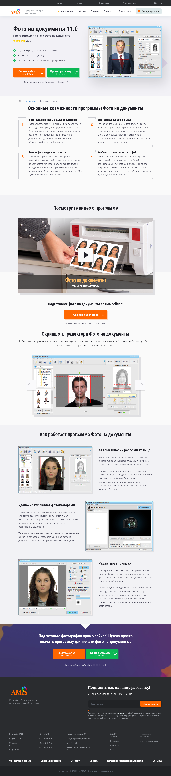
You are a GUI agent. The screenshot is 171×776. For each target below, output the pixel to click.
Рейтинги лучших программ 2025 (79, 748)
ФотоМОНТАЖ (45, 738)
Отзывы (157, 760)
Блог (112, 750)
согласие (121, 713)
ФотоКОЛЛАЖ (45, 747)
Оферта (94, 760)
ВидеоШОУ (14, 750)
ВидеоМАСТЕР (15, 738)
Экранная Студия (13, 744)
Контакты (114, 745)
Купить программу (62, 72)
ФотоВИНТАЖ (45, 743)
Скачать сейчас (28, 72)
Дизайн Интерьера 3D (76, 734)
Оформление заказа (20, 760)
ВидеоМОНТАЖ (16, 734)
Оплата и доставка (51, 760)
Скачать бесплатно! (88, 314)
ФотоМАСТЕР (45, 734)
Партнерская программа (145, 735)
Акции (158, 3)
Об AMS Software (114, 735)
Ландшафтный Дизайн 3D (78, 738)
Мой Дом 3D (72, 743)
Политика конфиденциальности (125, 760)
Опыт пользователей (149, 741)
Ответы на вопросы (131, 3)
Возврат (75, 760)
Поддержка (104, 3)
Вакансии (114, 741)
